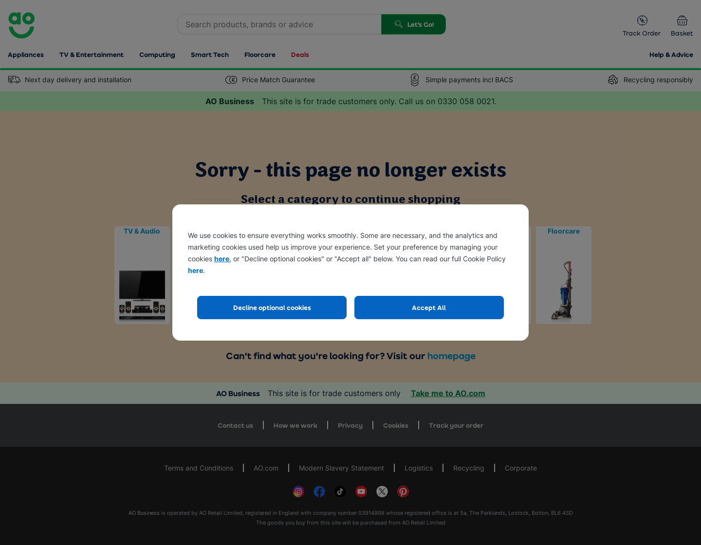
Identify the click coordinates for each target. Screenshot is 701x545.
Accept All (429, 307)
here (221, 258)
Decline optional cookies (272, 307)
